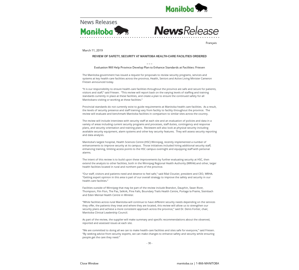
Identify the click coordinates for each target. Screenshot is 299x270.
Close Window (89, 263)
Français (211, 43)
